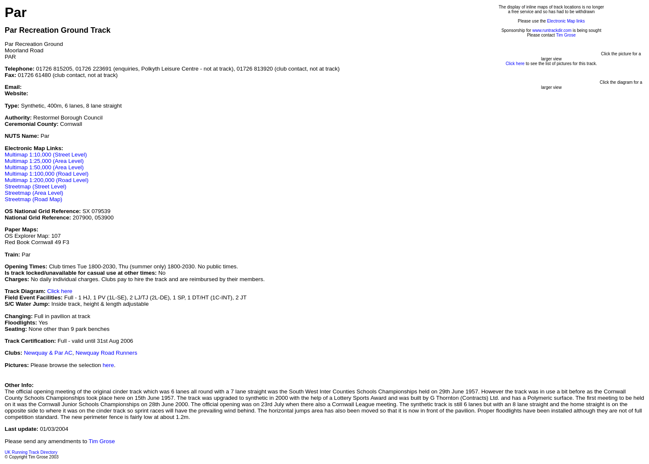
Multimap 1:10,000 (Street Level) (46, 154)
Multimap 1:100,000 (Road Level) (46, 174)
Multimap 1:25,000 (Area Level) (44, 161)
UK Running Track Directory (31, 452)
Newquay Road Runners (106, 353)
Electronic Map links (566, 21)
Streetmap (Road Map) (33, 199)
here (108, 365)
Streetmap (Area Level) (34, 193)
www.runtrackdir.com (551, 30)
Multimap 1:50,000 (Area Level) (44, 167)
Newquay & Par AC (48, 353)
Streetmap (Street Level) (35, 186)
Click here (59, 291)
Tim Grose (565, 35)
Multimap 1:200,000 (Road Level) (46, 180)
